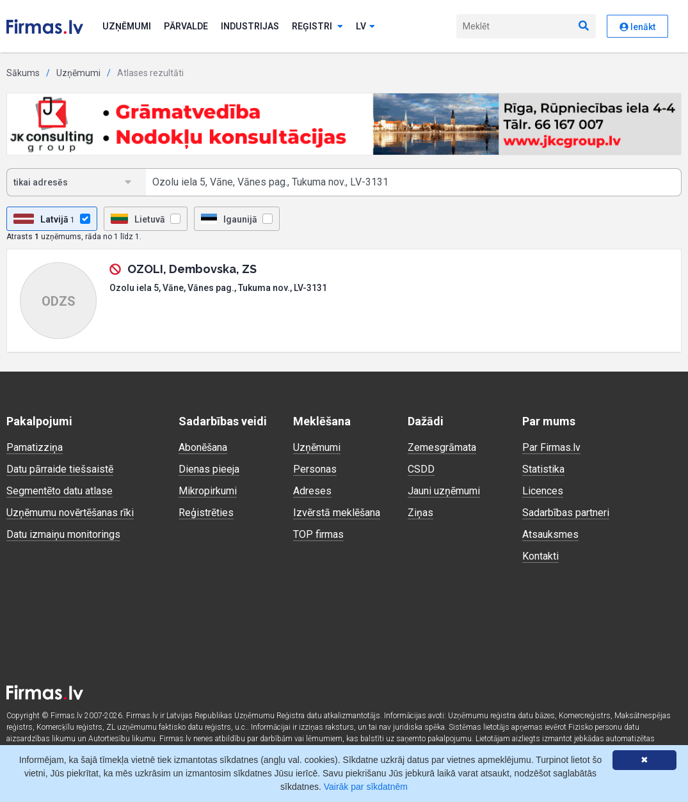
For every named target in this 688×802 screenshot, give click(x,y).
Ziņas (420, 513)
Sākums (23, 73)
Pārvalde (186, 26)
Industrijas (250, 26)
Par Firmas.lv (551, 447)
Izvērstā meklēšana (336, 513)
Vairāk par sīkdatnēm (366, 787)
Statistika (543, 469)
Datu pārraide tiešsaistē (59, 469)
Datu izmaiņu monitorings (63, 534)
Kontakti (540, 556)
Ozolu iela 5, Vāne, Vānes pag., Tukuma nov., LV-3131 (218, 288)
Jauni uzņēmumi (444, 491)
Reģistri (317, 26)
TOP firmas (318, 534)
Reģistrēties (206, 513)
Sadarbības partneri (565, 513)
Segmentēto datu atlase (59, 491)
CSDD (421, 469)
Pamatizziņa (34, 447)
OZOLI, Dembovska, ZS (192, 269)
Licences (542, 491)
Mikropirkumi (208, 491)
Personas (315, 469)
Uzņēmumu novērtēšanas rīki (70, 513)
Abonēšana (203, 447)
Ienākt (637, 27)
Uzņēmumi (126, 26)
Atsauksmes (550, 534)
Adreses (312, 491)
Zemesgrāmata (442, 447)
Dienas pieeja (209, 469)
